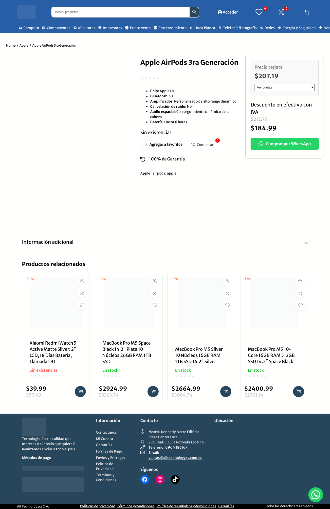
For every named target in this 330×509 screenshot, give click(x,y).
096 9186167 (176, 447)
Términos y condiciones (136, 506)
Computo (31, 28)
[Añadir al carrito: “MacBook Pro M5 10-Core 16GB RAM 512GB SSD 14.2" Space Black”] (298, 391)
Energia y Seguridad (299, 28)
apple (171, 173)
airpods (159, 173)
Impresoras (112, 28)
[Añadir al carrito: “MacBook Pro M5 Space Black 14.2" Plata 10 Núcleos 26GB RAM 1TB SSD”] (153, 391)
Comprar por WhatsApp (284, 143)
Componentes (58, 28)
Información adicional (47, 242)
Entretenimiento (172, 28)
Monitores (86, 28)
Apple (23, 45)
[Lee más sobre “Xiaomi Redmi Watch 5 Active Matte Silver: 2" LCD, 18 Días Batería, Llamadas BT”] (80, 391)
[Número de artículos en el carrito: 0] (307, 12)
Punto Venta (140, 28)
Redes (270, 28)
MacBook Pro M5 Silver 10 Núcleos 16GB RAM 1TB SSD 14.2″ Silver (199, 355)
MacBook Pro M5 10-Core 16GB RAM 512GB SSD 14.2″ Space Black (271, 355)
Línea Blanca (204, 28)
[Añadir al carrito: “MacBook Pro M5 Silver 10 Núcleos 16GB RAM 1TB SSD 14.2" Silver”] (225, 391)
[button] (315, 494)
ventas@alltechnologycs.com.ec (175, 458)
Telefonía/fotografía (240, 28)
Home (11, 45)
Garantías (226, 506)
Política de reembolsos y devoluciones (186, 506)
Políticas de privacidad (97, 506)
